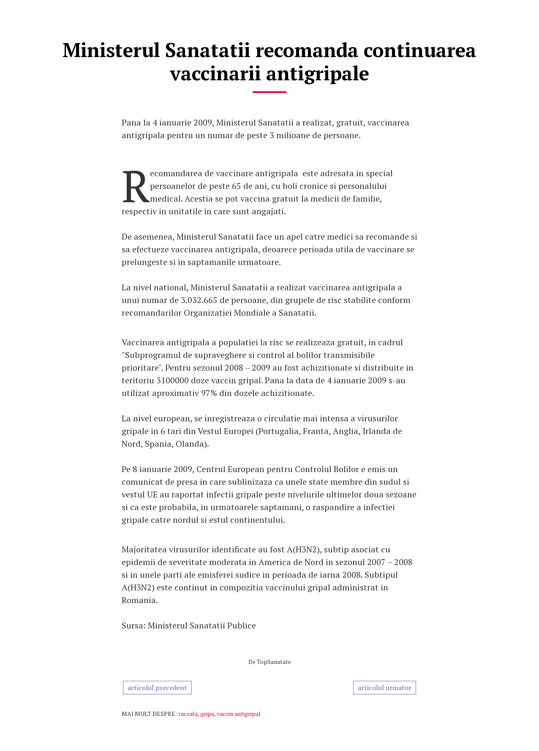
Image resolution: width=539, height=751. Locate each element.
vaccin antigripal (239, 714)
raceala (188, 714)
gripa (207, 714)
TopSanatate (274, 662)
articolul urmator (384, 687)
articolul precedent (157, 687)
